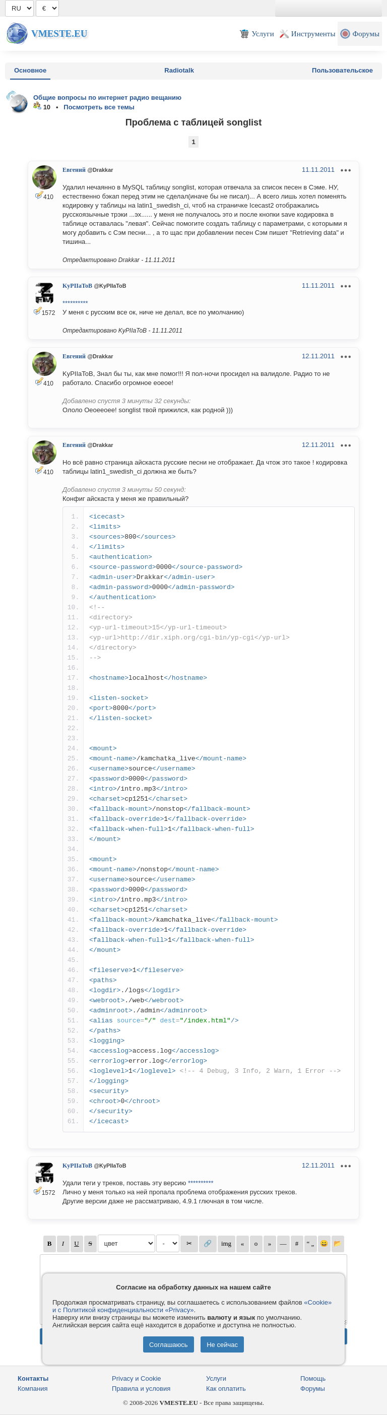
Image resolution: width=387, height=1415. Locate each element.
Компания (33, 1388)
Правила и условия (141, 1388)
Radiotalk (179, 70)
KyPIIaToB (77, 285)
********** (75, 303)
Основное (30, 70)
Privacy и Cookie (136, 1378)
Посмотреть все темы (99, 107)
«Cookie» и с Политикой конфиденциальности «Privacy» (192, 1306)
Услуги (216, 1378)
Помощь (313, 1378)
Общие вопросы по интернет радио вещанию (107, 97)
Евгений (74, 169)
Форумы (312, 1388)
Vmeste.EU (59, 33)
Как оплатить (226, 1388)
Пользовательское (342, 70)
